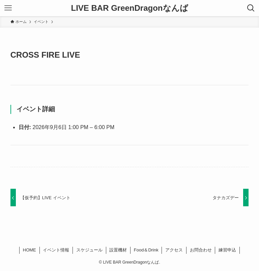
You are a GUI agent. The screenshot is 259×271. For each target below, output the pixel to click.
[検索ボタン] (251, 8)
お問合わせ (201, 249)
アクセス (174, 249)
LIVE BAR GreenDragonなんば (129, 8)
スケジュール (89, 249)
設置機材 (118, 249)
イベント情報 (56, 249)
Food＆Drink (146, 249)
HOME (29, 249)
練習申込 (227, 249)
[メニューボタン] (8, 8)
